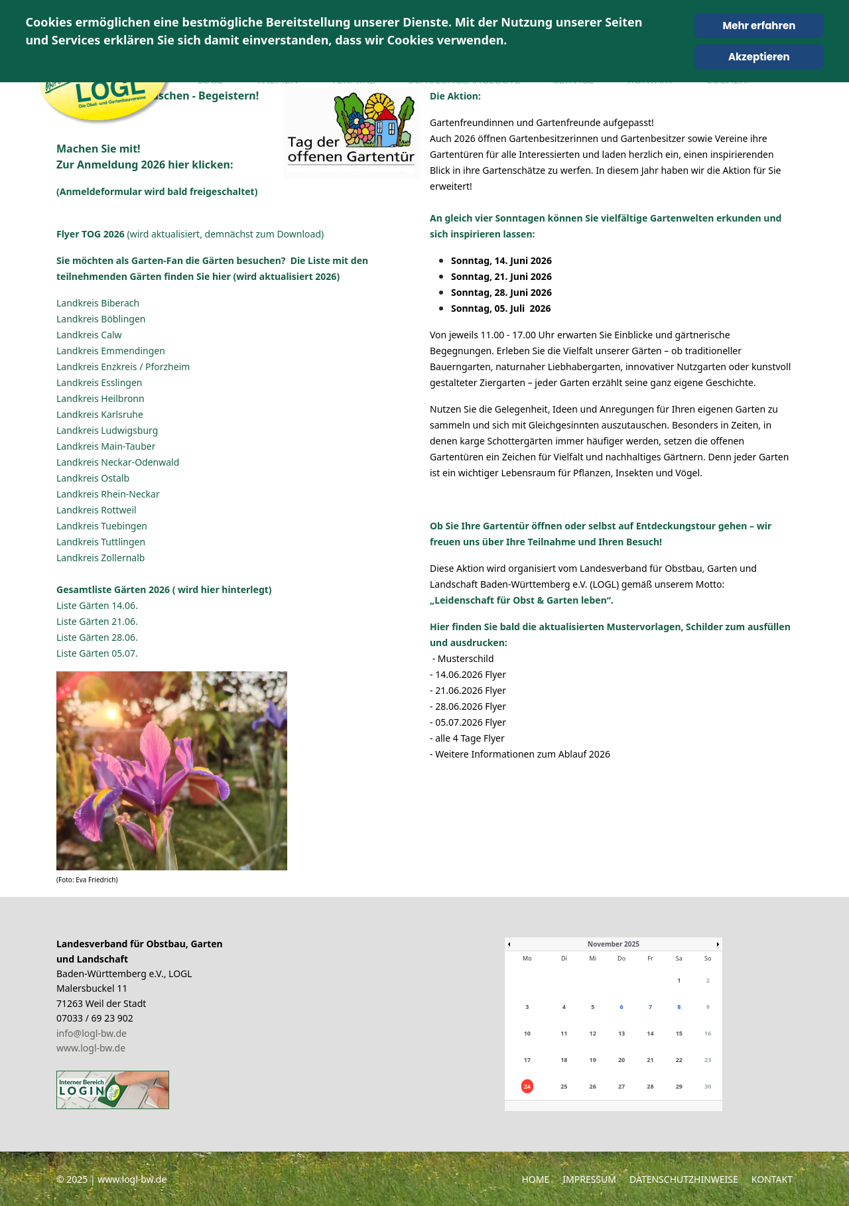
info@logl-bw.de (91, 1033)
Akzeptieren (759, 57)
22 (679, 1059)
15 (679, 1033)
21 (650, 1059)
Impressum (589, 1179)
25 (563, 1086)
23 (707, 1059)
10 (527, 1033)
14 (650, 1033)
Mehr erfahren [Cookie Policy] (758, 26)
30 (707, 1086)
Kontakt (772, 1179)
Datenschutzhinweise (683, 1179)
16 (707, 1033)
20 (621, 1059)
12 (593, 1033)
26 (593, 1086)
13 (621, 1033)
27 (621, 1086)
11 (563, 1033)
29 (679, 1086)
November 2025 (613, 944)
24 (527, 1086)
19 (593, 1059)
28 (650, 1086)
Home (535, 1179)
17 (527, 1059)
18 (563, 1059)
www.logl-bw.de (90, 1047)
